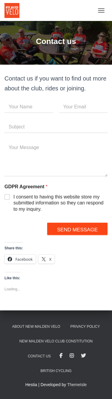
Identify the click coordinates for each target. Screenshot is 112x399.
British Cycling (55, 371)
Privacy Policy (85, 326)
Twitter (83, 356)
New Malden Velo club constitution (56, 341)
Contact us (39, 356)
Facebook (60, 356)
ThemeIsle (77, 384)
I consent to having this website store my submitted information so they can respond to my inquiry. (58, 203)
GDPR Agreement (25, 186)
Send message (77, 230)
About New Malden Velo (36, 326)
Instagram (72, 356)
